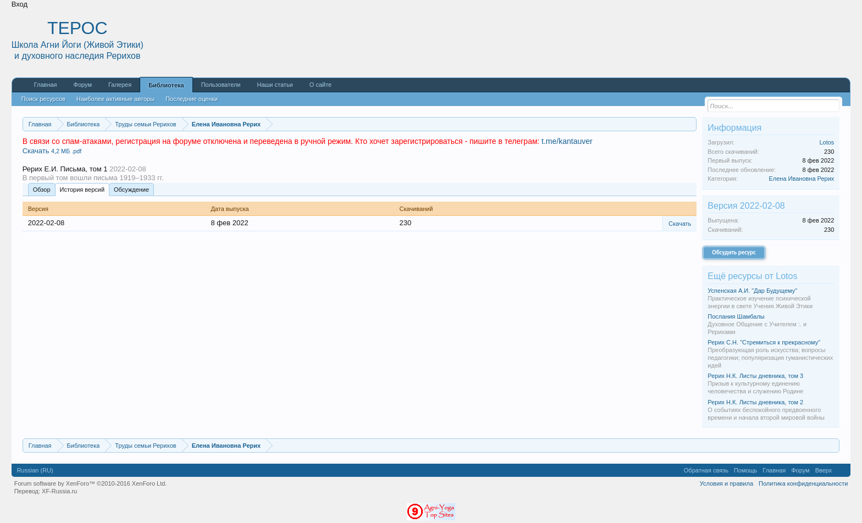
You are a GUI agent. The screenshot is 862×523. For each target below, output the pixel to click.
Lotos (826, 142)
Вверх (823, 470)
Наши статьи (274, 84)
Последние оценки (191, 99)
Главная (45, 84)
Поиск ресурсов (43, 99)
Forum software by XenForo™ (90, 483)
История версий (82, 189)
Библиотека (166, 85)
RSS (841, 470)
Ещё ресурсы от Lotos (752, 276)
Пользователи (221, 84)
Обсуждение (131, 189)
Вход (19, 4)
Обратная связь (706, 470)
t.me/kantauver (567, 141)
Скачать (52, 151)
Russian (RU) (35, 470)
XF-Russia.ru (59, 491)
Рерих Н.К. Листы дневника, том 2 (755, 402)
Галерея (119, 84)
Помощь (746, 470)
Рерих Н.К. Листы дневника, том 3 (755, 375)
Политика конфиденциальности (803, 483)
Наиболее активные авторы (115, 99)
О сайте (320, 84)
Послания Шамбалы (736, 316)
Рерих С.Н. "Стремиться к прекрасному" (764, 342)
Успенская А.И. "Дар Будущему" (752, 290)
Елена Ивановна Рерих (801, 178)
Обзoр (42, 189)
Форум (83, 84)
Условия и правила (726, 483)
